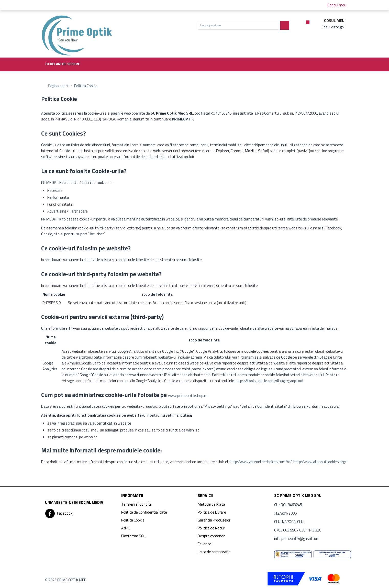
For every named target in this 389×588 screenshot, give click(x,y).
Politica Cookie (133, 520)
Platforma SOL (133, 536)
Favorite (204, 544)
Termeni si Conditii (136, 504)
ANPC (125, 528)
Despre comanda (211, 536)
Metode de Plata (211, 504)
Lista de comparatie (214, 552)
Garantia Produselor (214, 520)
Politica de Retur (211, 528)
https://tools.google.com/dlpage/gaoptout (269, 381)
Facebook (58, 513)
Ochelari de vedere (62, 63)
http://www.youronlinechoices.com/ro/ (260, 462)
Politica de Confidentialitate (144, 512)
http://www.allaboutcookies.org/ (319, 462)
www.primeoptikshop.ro (187, 395)
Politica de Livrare (212, 512)
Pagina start (58, 86)
